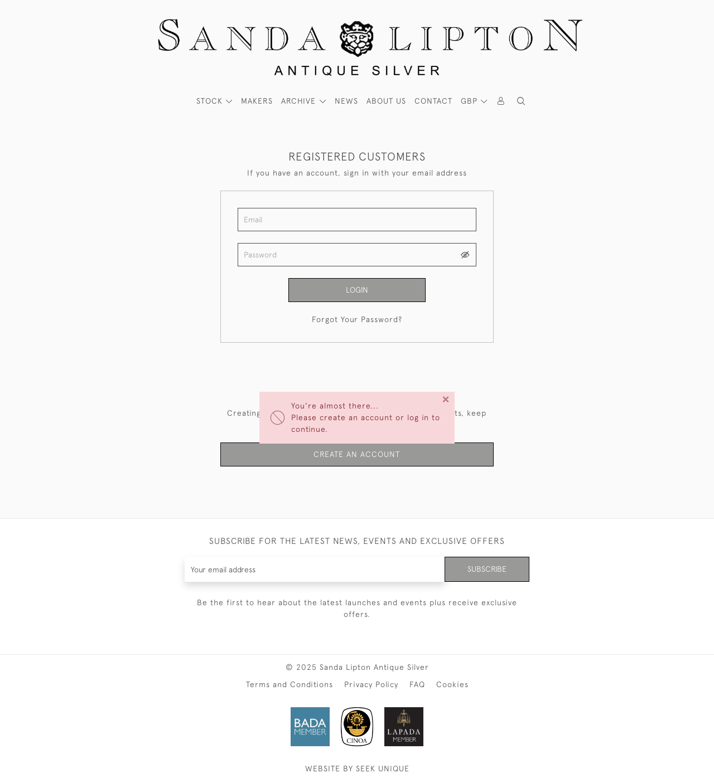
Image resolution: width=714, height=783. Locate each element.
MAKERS (257, 100)
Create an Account (356, 454)
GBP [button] (470, 100)
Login (357, 289)
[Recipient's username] (315, 569)
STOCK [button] (210, 100)
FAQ (417, 684)
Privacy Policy (371, 684)
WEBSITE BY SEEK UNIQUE (357, 768)
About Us (386, 100)
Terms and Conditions (289, 684)
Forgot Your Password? (357, 319)
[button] (521, 101)
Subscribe (486, 569)
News (346, 100)
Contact (433, 100)
